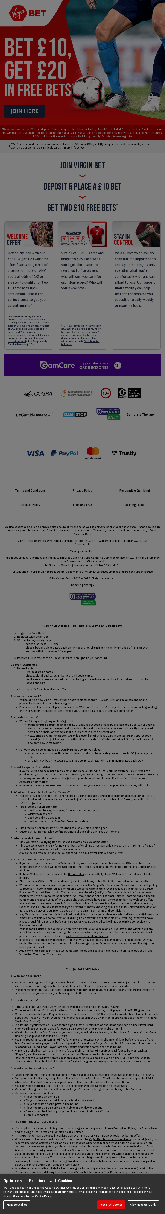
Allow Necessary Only (143, 1204)
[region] (82, 1194)
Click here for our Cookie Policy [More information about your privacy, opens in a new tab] (32, 1196)
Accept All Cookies (111, 1204)
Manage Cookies (17, 1204)
